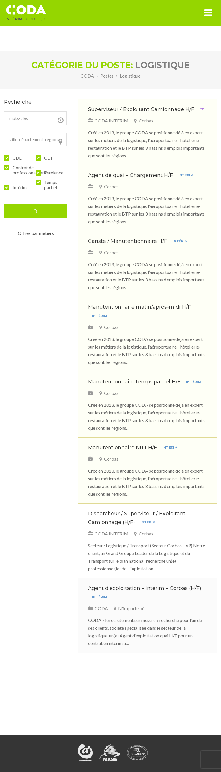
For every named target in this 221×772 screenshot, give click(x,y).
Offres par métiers (36, 233)
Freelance (53, 172)
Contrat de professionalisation (31, 170)
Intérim (20, 187)
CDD (17, 157)
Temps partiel (50, 185)
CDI (48, 157)
